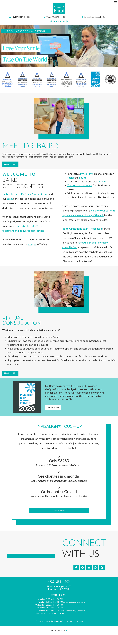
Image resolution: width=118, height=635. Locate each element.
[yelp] (67, 21)
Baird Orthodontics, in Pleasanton (82, 228)
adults (82, 177)
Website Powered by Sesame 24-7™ (49, 621)
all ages (32, 244)
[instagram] (64, 21)
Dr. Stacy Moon (30, 193)
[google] (54, 21)
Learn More (10, 164)
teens (70, 177)
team (10, 198)
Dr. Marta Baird (11, 193)
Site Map (80, 621)
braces (103, 181)
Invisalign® (86, 173)
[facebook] (51, 21)
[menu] (115, 2)
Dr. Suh (44, 193)
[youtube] (57, 21)
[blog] (61, 21)
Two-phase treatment (79, 185)
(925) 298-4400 (54, 17)
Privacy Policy (69, 621)
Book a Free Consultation (94, 17)
